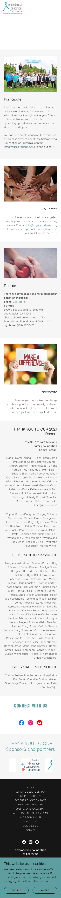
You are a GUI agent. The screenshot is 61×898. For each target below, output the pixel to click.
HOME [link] (30, 786)
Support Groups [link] (31, 795)
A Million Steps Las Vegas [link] (30, 812)
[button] (56, 8)
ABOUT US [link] (30, 820)
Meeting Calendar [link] (30, 803)
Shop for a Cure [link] (30, 816)
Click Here (19, 300)
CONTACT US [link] (30, 824)
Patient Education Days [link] (30, 799)
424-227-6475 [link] (30, 866)
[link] (12, 7)
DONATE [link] (30, 829)
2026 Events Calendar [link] (30, 807)
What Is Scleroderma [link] (30, 790)
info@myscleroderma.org (19, 145)
